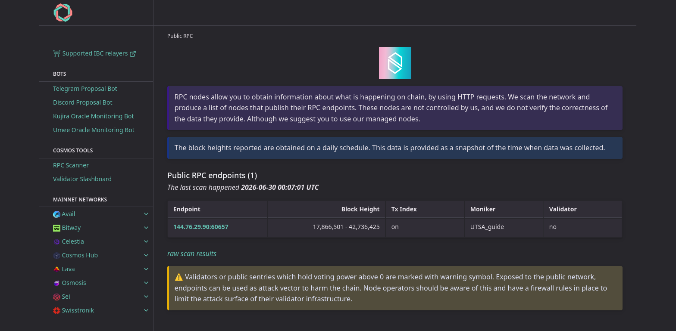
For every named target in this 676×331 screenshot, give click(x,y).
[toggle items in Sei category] (146, 296)
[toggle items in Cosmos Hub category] (146, 255)
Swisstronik (73, 310)
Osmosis (69, 282)
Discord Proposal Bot (82, 102)
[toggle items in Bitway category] (146, 228)
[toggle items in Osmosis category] (146, 283)
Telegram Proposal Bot (85, 88)
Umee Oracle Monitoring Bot (94, 130)
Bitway (67, 227)
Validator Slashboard (82, 179)
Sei (61, 296)
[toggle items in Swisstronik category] (146, 310)
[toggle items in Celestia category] (146, 241)
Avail (64, 214)
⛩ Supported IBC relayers (94, 53)
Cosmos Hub (75, 255)
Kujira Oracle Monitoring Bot (93, 116)
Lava (64, 269)
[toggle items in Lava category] (146, 269)
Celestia (68, 241)
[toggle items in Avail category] (146, 214)
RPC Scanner (71, 165)
